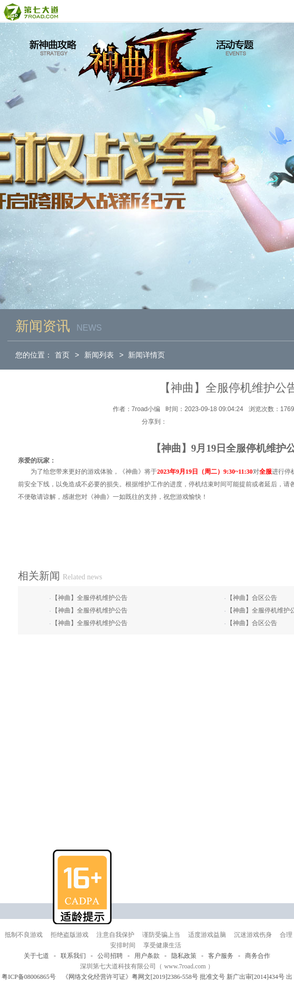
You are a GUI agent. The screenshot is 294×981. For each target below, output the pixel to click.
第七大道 (30, 12)
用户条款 (147, 955)
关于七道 (36, 955)
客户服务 (220, 955)
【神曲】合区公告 (252, 597)
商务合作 (257, 955)
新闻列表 (99, 355)
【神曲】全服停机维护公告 (90, 597)
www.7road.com (184, 966)
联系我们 (73, 955)
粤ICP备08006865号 (29, 976)
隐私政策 (184, 955)
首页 (62, 355)
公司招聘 (110, 955)
